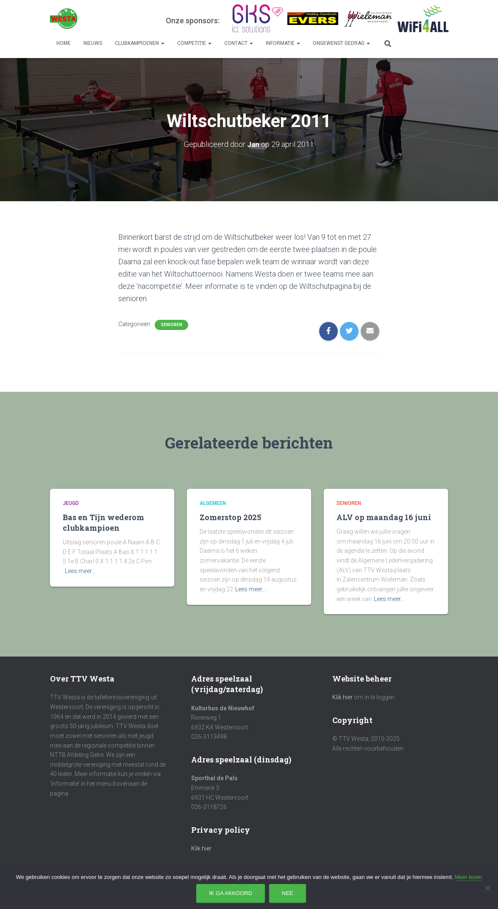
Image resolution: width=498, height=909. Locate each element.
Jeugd (71, 503)
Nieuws (92, 43)
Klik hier (201, 848)
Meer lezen (468, 877)
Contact (238, 43)
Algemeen (213, 503)
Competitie (194, 43)
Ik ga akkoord (230, 893)
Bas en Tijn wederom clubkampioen (103, 522)
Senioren (171, 324)
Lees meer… (80, 571)
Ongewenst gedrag (341, 43)
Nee (287, 893)
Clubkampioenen (139, 43)
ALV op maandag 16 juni (384, 517)
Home (63, 43)
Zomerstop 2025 (230, 517)
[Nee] (487, 888)
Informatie (283, 43)
